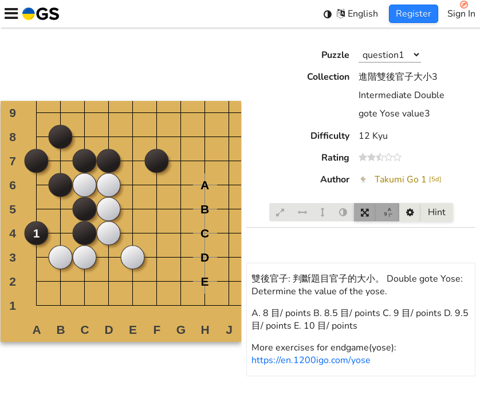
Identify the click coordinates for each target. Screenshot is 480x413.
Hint (437, 212)
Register (413, 13)
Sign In (461, 13)
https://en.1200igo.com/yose (311, 360)
